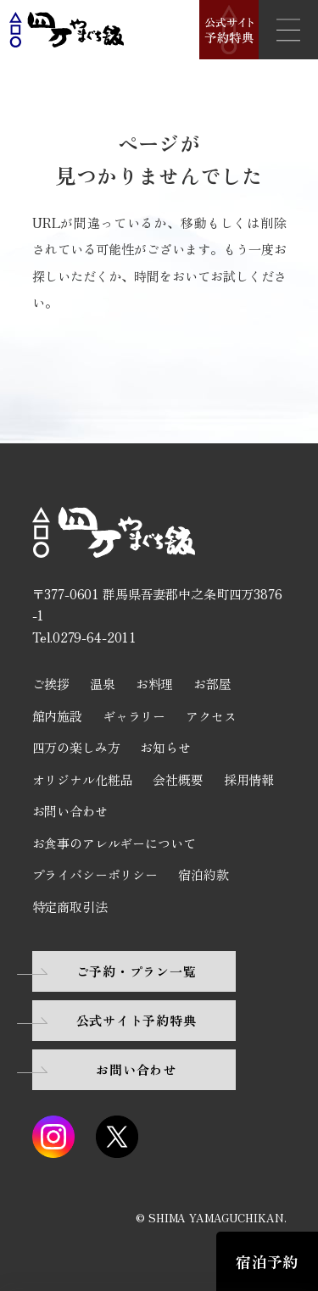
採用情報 (249, 779)
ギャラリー (134, 716)
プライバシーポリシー (95, 874)
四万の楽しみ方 (76, 747)
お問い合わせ (70, 811)
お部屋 (212, 684)
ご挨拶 (51, 684)
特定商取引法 (70, 906)
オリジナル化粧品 (82, 779)
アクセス (211, 716)
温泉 (102, 684)
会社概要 (178, 779)
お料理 (155, 684)
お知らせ (165, 747)
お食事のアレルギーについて (114, 843)
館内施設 (57, 716)
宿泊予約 (267, 1261)
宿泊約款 (203, 874)
